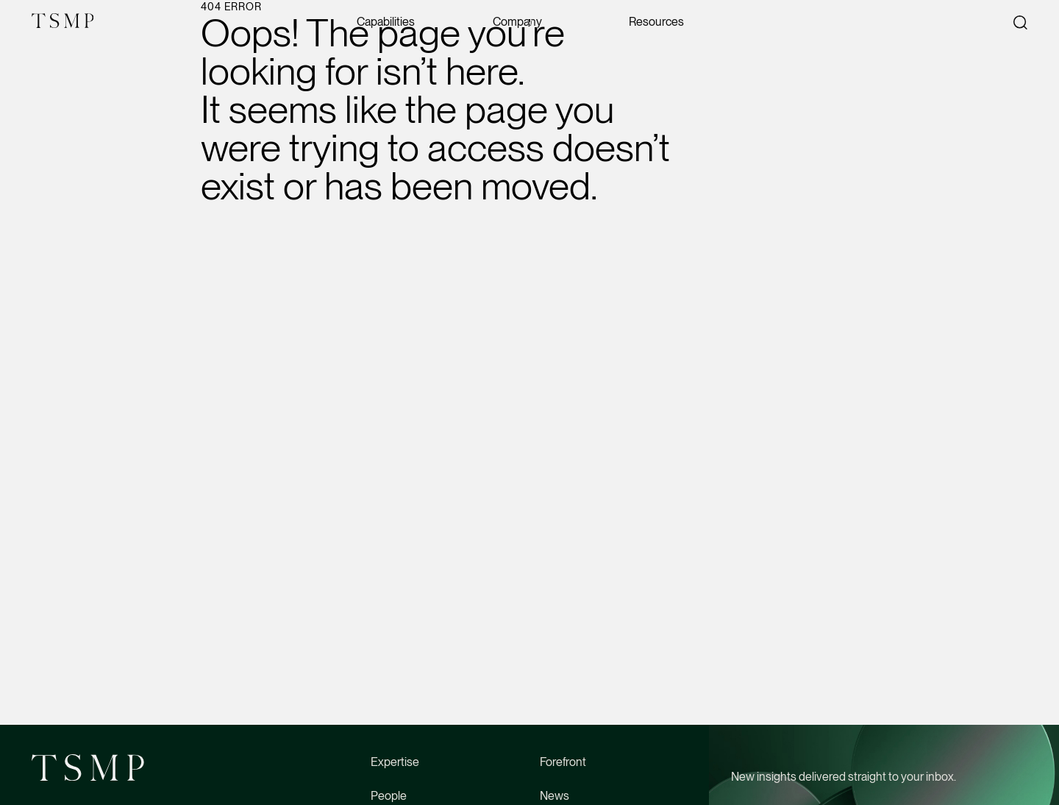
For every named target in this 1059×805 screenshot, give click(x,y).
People (389, 796)
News (554, 796)
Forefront (563, 762)
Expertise (395, 762)
